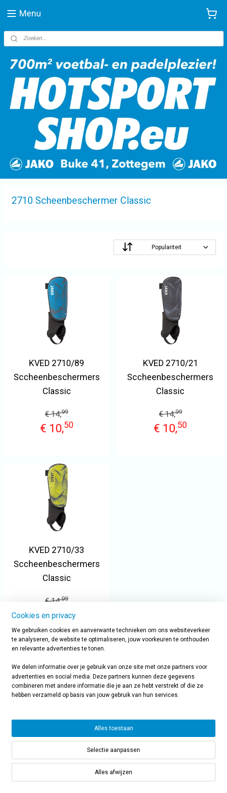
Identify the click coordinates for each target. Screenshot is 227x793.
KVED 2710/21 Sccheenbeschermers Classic (170, 377)
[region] (113, 667)
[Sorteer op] (164, 247)
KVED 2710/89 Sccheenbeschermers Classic (57, 377)
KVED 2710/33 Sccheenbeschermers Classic (57, 564)
